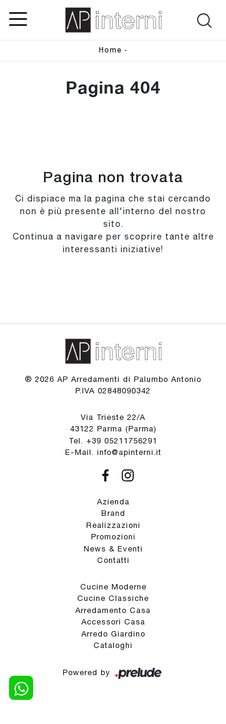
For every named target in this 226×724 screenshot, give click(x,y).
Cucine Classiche (113, 598)
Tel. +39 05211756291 (113, 440)
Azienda (113, 501)
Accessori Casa (113, 621)
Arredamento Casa (113, 610)
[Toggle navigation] (18, 18)
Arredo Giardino (113, 633)
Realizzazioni (113, 525)
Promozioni (113, 536)
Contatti (113, 560)
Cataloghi (113, 645)
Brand (113, 513)
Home (110, 50)
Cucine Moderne (113, 586)
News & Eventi (113, 548)
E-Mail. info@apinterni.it (113, 452)
